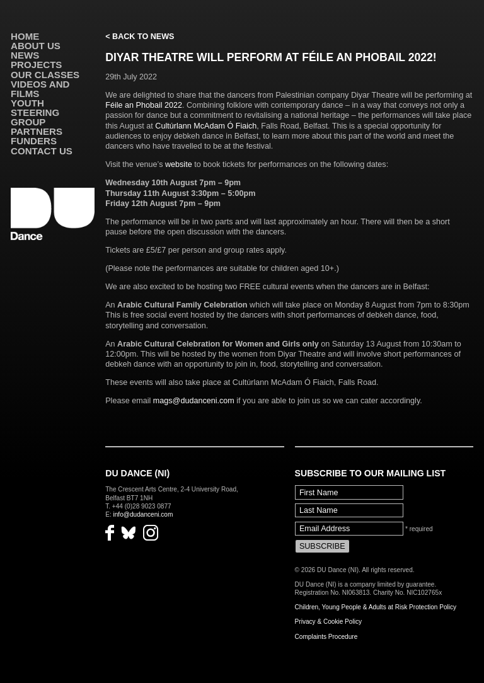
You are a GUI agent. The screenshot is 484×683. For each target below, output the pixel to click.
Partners (36, 131)
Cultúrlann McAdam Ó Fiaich (205, 126)
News (25, 55)
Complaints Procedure (326, 636)
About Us (35, 45)
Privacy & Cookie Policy (328, 621)
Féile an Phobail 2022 (143, 105)
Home (25, 36)
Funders (34, 140)
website (178, 164)
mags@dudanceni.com (193, 400)
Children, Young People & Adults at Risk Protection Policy (376, 607)
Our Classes (45, 74)
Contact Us (41, 151)
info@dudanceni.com (143, 514)
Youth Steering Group (35, 112)
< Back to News (139, 36)
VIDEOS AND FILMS (40, 89)
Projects (36, 64)
